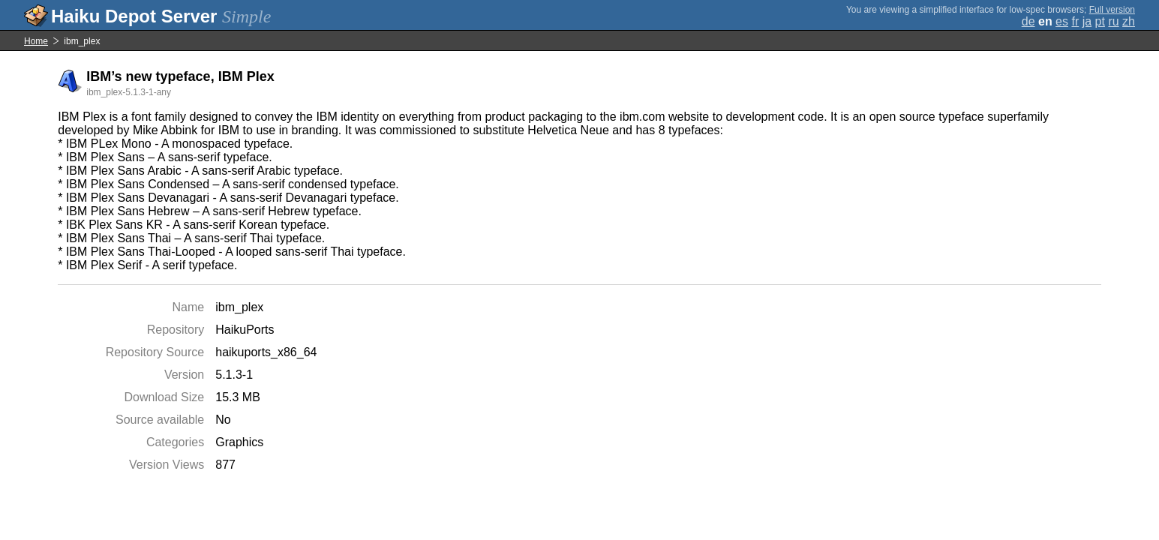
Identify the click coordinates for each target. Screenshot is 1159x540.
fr (1075, 21)
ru (1113, 21)
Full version (1112, 9)
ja (1086, 21)
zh (1128, 21)
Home (36, 41)
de (1028, 21)
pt (1100, 21)
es (1061, 21)
